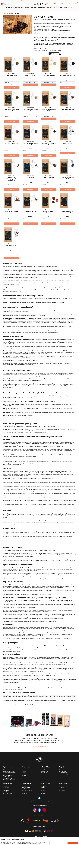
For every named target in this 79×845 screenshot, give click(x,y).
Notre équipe (6, 792)
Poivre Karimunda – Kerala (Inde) (30, 144)
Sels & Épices (44, 772)
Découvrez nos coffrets (39, 746)
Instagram (43, 790)
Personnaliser (54, 843)
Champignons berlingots (9, 779)
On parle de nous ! (7, 789)
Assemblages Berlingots (9, 772)
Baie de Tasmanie (67, 143)
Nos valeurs (6, 790)
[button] (75, 4)
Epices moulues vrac (8, 769)
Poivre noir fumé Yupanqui (67, 75)
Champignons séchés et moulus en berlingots (40, 1)
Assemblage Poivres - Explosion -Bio (67, 212)
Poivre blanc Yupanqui (49, 75)
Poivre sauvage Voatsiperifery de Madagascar (11, 179)
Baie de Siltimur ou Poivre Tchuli (67, 178)
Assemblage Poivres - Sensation (48, 212)
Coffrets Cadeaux (63, 772)
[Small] (30, 82)
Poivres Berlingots (7, 775)
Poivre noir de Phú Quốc (67, 109)
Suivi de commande (64, 786)
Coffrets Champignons (64, 774)
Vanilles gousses (26, 774)
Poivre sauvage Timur (49, 177)
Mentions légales (26, 787)
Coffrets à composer (64, 769)
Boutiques (43, 787)
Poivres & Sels (9, 13)
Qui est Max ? (6, 786)
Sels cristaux (43, 774)
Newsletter (43, 793)
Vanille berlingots (7, 776)
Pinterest (43, 792)
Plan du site (24, 793)
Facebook (43, 789)
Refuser (63, 843)
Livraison (24, 786)
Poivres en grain (44, 771)
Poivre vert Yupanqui (11, 75)
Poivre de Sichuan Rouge (11, 211)
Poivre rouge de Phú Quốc (11, 143)
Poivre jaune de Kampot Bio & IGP (30, 109)
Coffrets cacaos (63, 771)
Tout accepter (72, 843)
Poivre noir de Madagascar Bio (49, 144)
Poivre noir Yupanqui (30, 75)
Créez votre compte (64, 789)
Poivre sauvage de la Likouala (30, 178)
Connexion (61, 787)
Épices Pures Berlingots (8, 771)
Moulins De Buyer (44, 769)
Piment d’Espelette (7, 774)
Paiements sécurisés (27, 792)
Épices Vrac (24, 769)
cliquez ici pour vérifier (52, 801)
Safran (23, 772)
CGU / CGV (24, 789)
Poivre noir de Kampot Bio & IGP (11, 109)
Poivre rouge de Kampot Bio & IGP (48, 109)
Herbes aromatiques (8, 778)
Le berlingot (6, 787)
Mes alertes (62, 790)
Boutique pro (44, 786)
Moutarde (24, 771)
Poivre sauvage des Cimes (30, 211)
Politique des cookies (27, 790)
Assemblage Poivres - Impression (11, 246)
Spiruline (24, 775)
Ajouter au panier (11, 87)
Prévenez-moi (30, 84)
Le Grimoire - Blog (7, 793)
